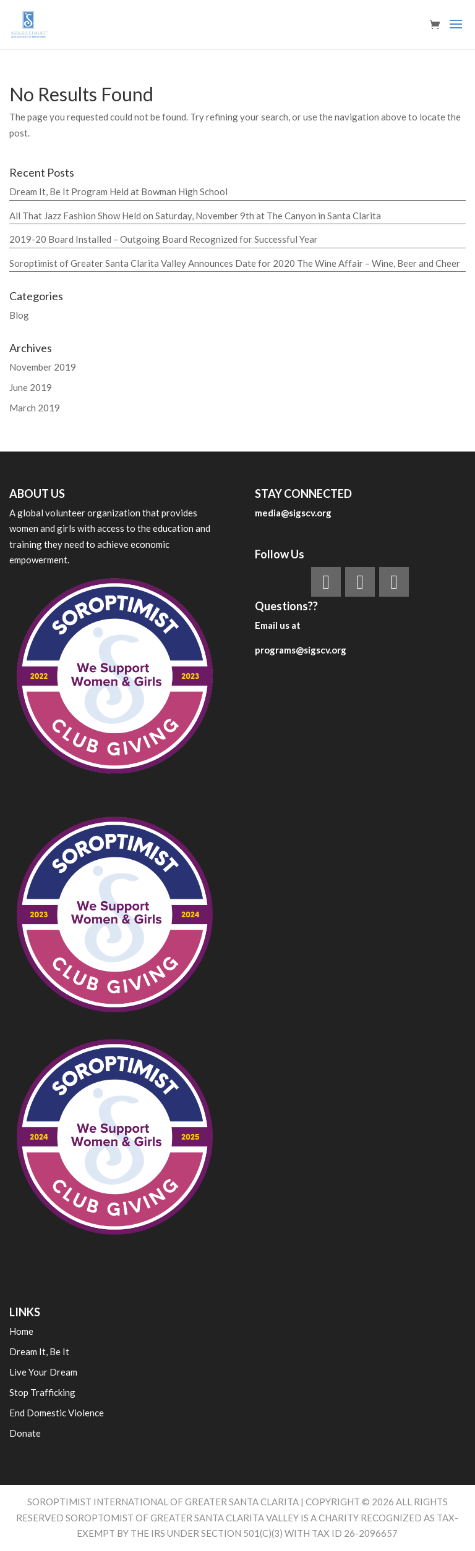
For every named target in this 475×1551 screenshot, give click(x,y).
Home (21, 1331)
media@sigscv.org (293, 512)
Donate (25, 1433)
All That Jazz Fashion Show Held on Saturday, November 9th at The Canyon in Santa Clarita (195, 215)
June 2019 (30, 387)
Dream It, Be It (39, 1351)
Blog (19, 315)
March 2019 (34, 407)
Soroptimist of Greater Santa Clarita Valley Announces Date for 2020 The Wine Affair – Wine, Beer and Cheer (234, 263)
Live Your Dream (43, 1371)
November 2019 (42, 366)
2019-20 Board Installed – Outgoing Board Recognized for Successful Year (163, 239)
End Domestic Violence (56, 1412)
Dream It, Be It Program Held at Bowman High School (118, 191)
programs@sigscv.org (300, 649)
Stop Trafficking (42, 1392)
